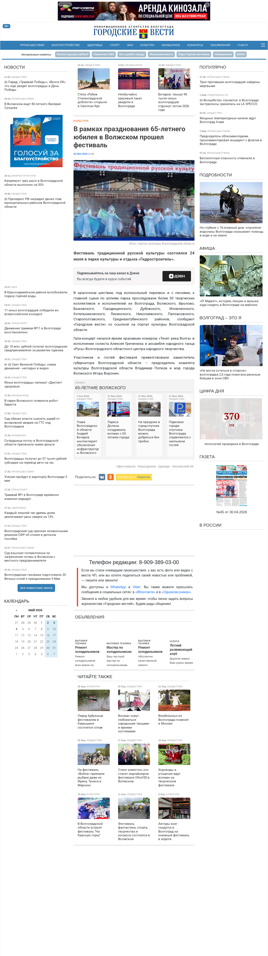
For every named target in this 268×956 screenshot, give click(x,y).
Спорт (115, 45)
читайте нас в (134, 477)
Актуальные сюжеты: (36, 54)
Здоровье (95, 45)
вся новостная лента (36, 588)
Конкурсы (195, 45)
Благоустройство (66, 45)
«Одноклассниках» (176, 592)
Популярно (213, 67)
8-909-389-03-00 (159, 562)
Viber (136, 587)
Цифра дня (212, 391)
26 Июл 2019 (80, 154)
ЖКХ (130, 45)
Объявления (220, 45)
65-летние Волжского (100, 387)
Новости (14, 67)
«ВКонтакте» (145, 592)
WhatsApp (119, 587)
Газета (243, 45)
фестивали (126, 466)
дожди (165, 466)
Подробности (216, 175)
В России (211, 525)
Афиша (207, 248)
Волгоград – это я (220, 318)
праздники (147, 466)
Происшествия (32, 45)
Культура (147, 45)
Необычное (171, 45)
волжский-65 (183, 466)
